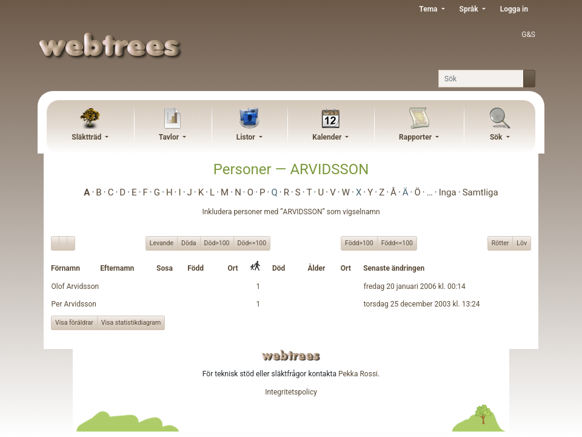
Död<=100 (252, 243)
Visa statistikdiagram (131, 323)
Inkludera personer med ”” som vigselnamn (291, 212)
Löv (522, 243)
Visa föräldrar (74, 323)
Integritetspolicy (291, 392)
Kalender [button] (327, 137)
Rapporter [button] (416, 137)
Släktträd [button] (87, 137)
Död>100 (217, 243)
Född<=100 (397, 243)
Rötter (500, 243)
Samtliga (480, 192)
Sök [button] (497, 137)
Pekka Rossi (358, 374)
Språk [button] (470, 9)
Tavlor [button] (170, 137)
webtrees (291, 355)
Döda (188, 243)
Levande (161, 243)
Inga (448, 192)
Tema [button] (429, 9)
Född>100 (359, 243)
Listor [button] (246, 137)
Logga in (514, 9)
